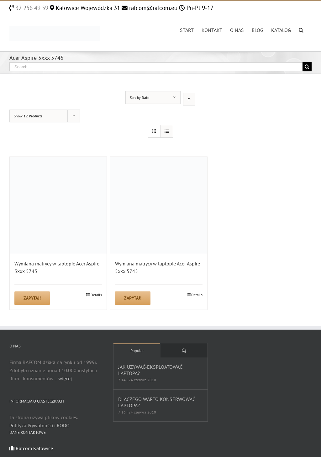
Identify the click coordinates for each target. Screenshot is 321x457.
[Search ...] (156, 66)
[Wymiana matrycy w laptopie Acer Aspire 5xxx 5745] (58, 205)
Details (96, 294)
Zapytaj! (32, 298)
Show (28, 116)
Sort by (139, 97)
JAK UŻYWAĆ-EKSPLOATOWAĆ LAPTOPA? (150, 370)
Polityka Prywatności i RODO (39, 425)
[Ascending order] (189, 99)
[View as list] (166, 131)
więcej (65, 378)
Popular (137, 350)
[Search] (301, 29)
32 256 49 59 (31, 8)
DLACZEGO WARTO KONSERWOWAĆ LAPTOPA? (156, 402)
